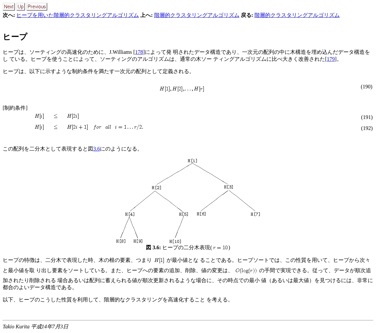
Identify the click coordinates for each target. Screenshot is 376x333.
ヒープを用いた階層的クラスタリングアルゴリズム (77, 15)
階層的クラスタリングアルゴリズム (196, 15)
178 (139, 52)
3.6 (96, 149)
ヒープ (15, 37)
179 (331, 59)
